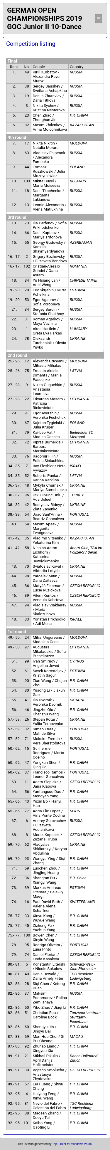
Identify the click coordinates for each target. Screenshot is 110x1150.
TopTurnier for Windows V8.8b (72, 1144)
